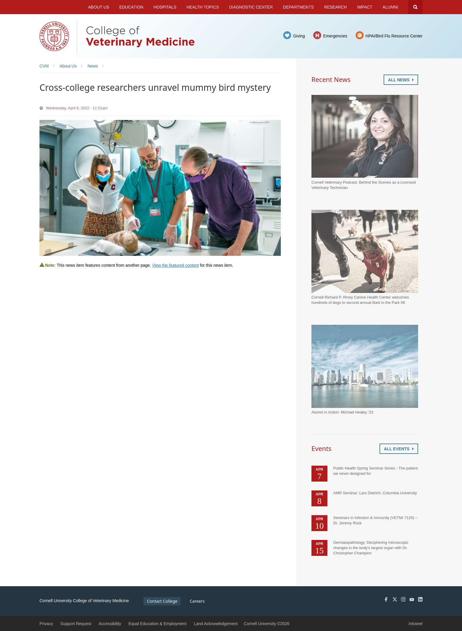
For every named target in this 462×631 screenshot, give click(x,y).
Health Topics (203, 7)
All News (401, 80)
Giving (299, 36)
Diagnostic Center (251, 7)
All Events (399, 449)
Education (131, 7)
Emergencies (335, 36)
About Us (98, 7)
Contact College (162, 601)
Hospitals (165, 7)
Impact (364, 7)
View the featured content (175, 265)
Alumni (390, 7)
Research (335, 7)
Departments (298, 7)
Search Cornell (415, 7)
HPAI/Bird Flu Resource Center (394, 36)
